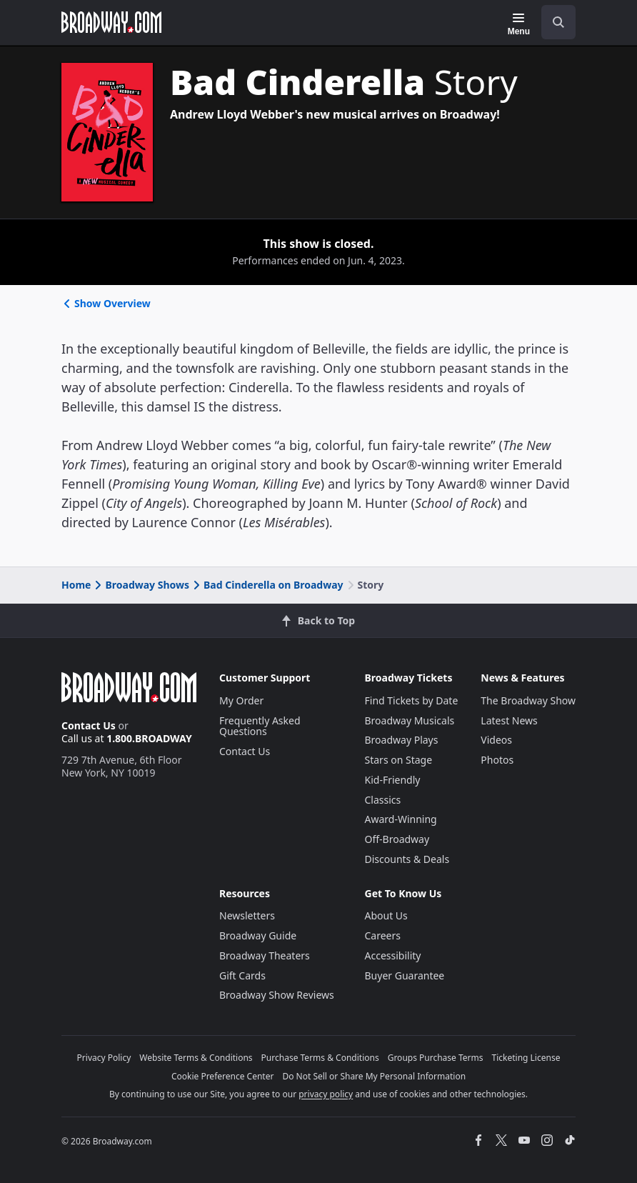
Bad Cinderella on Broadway (267, 585)
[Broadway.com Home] (111, 22)
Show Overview (106, 303)
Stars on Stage (399, 760)
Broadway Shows (140, 585)
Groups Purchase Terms (435, 1058)
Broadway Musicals (410, 720)
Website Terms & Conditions (195, 1058)
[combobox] (553, 22)
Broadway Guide (257, 935)
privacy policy (326, 1094)
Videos (496, 740)
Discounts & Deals (407, 859)
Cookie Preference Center (222, 1076)
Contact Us (88, 725)
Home (76, 585)
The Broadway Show (528, 700)
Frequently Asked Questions (260, 726)
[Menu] (519, 24)
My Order (241, 700)
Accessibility (393, 955)
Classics (383, 800)
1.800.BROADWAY (149, 738)
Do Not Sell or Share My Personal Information (374, 1076)
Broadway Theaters (264, 955)
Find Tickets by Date (411, 700)
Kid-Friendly (393, 780)
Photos (497, 760)
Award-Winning (401, 819)
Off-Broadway (397, 839)
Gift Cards (242, 975)
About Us (386, 915)
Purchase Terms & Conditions (320, 1058)
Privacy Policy (104, 1058)
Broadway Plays (401, 740)
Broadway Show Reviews (276, 995)
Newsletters (247, 915)
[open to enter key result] (558, 22)
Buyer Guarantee (405, 975)
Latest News (509, 720)
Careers (383, 935)
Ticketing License (526, 1058)
